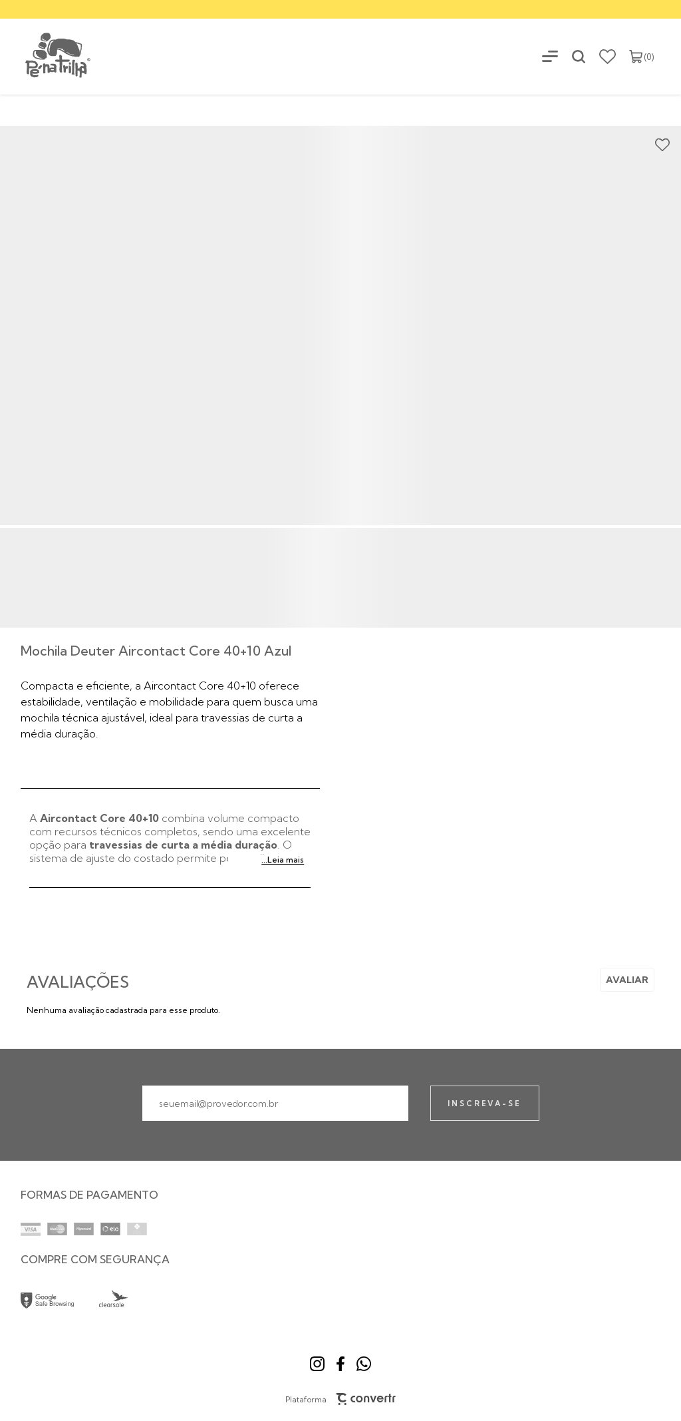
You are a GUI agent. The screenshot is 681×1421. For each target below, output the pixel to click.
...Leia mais (282, 860)
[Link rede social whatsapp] (364, 1364)
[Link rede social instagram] (317, 1364)
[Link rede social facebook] (340, 1364)
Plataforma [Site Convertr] (340, 1399)
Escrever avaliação (627, 980)
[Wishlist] (607, 57)
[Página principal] (46, 56)
